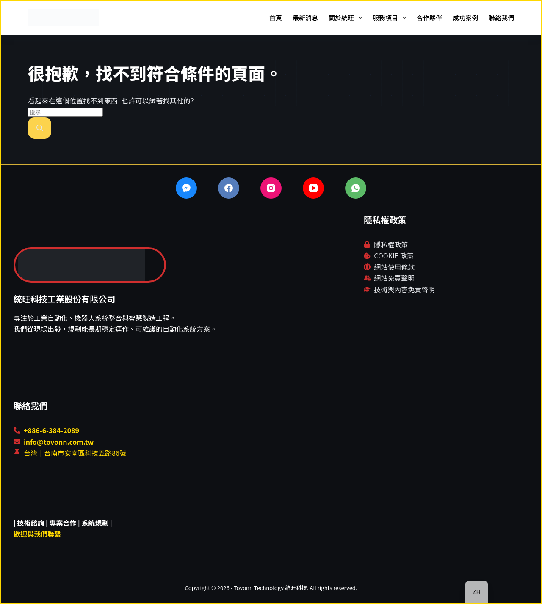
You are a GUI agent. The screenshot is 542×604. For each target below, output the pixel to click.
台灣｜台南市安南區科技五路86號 (75, 453)
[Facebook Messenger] (186, 188)
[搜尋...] (65, 112)
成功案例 (465, 17)
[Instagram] (271, 188)
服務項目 (391, 18)
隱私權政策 (391, 244)
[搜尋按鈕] (39, 128)
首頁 (275, 17)
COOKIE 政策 (393, 255)
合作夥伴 (429, 17)
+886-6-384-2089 (51, 430)
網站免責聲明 (394, 278)
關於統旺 (347, 18)
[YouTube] (313, 188)
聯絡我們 (501, 17)
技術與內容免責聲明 (404, 289)
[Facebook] (228, 188)
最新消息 (305, 17)
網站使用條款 (394, 267)
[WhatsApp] (355, 188)
